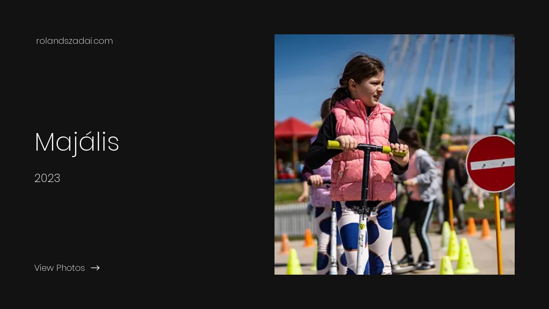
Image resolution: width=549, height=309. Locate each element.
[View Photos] (137, 268)
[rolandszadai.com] (75, 40)
